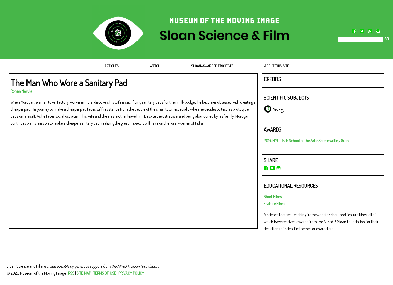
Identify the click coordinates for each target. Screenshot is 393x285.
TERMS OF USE (104, 273)
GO (386, 38)
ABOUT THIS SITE (276, 66)
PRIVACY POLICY (131, 273)
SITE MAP (84, 273)
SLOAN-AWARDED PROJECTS (212, 66)
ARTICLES (111, 66)
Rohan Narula (21, 91)
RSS (71, 273)
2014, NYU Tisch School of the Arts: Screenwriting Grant (307, 140)
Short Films (273, 196)
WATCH (155, 66)
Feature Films (274, 203)
